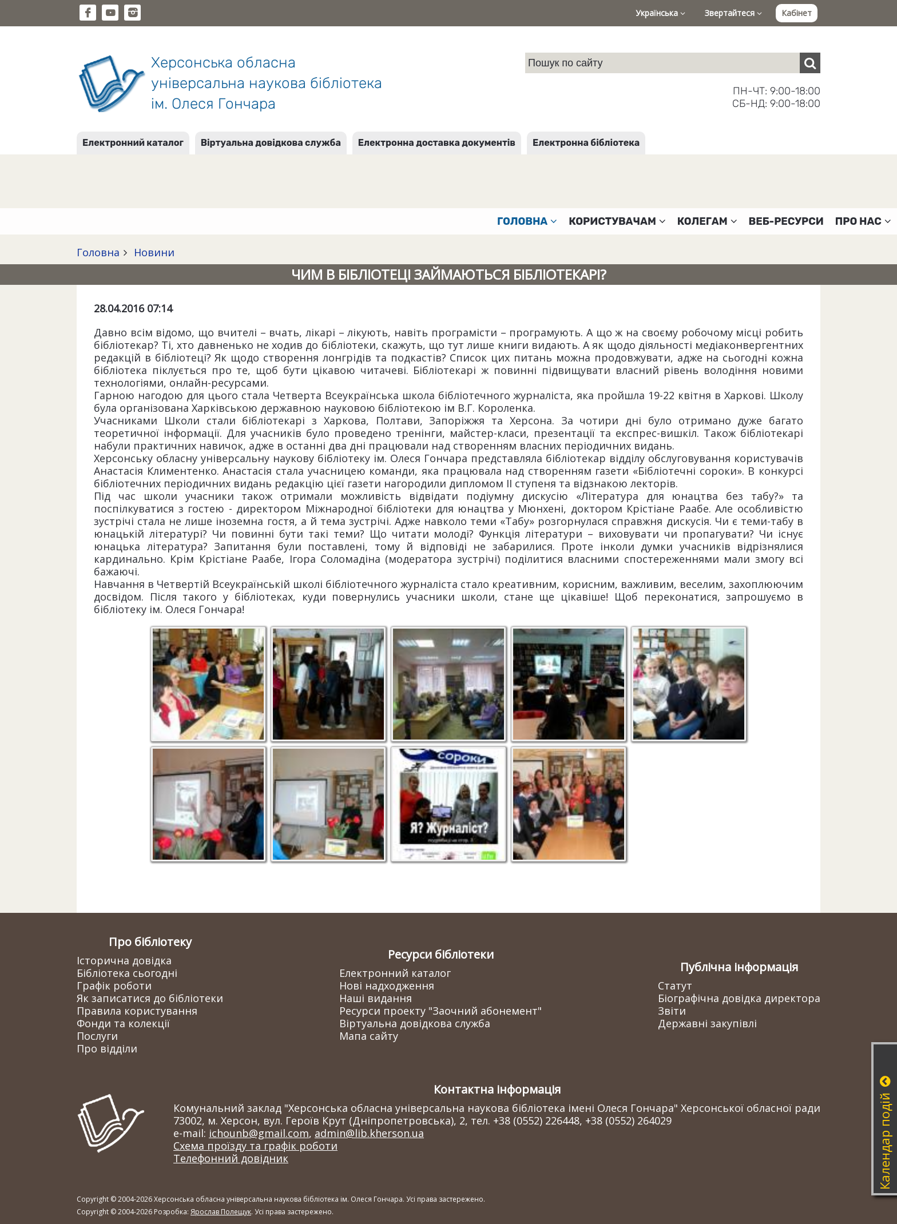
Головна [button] (527, 221)
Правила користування (137, 1011)
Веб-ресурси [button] (786, 221)
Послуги (97, 1036)
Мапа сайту (368, 1036)
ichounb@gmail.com (259, 1133)
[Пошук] (810, 63)
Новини (152, 252)
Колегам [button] (707, 221)
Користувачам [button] (617, 221)
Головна (98, 252)
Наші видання (375, 998)
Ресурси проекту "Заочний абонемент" (440, 1011)
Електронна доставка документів (436, 142)
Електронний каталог (133, 142)
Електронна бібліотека (586, 142)
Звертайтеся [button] (733, 12)
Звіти (672, 1011)
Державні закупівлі (707, 1023)
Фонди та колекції (123, 1023)
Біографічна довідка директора (739, 998)
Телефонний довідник (230, 1158)
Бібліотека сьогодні (127, 973)
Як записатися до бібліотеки (150, 998)
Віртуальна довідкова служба (271, 142)
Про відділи (107, 1048)
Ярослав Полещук (220, 1212)
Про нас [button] (863, 221)
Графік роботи (114, 985)
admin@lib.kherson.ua (369, 1133)
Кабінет (796, 12)
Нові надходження (386, 985)
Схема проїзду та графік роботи (255, 1146)
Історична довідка (124, 960)
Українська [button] (660, 12)
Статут (675, 985)
